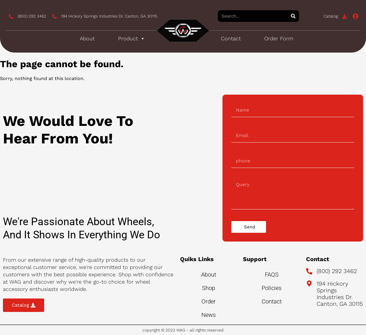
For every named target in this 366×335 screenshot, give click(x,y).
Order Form (278, 38)
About (87, 38)
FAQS (272, 274)
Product (131, 38)
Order (208, 301)
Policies (272, 287)
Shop (208, 287)
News (208, 314)
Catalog (331, 16)
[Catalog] (344, 16)
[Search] (293, 16)
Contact (231, 38)
